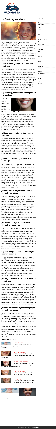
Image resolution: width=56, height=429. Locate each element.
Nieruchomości (41, 46)
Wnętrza (40, 81)
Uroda (39, 76)
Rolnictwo (40, 59)
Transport (40, 68)
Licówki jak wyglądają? (19, 371)
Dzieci (39, 27)
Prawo (39, 54)
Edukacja (40, 32)
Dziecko (39, 29)
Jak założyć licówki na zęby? (21, 361)
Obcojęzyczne (41, 49)
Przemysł (40, 56)
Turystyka (40, 71)
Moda (39, 42)
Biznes (39, 22)
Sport (39, 64)
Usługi (39, 78)
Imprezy (39, 37)
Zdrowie (40, 83)
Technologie (41, 66)
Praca (39, 51)
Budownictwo (41, 24)
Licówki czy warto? (18, 342)
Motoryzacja (41, 44)
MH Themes (36, 427)
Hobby (39, 34)
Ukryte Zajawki (41, 73)
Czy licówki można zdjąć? (20, 352)
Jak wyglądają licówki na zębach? (22, 379)
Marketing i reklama (42, 39)
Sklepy (39, 61)
